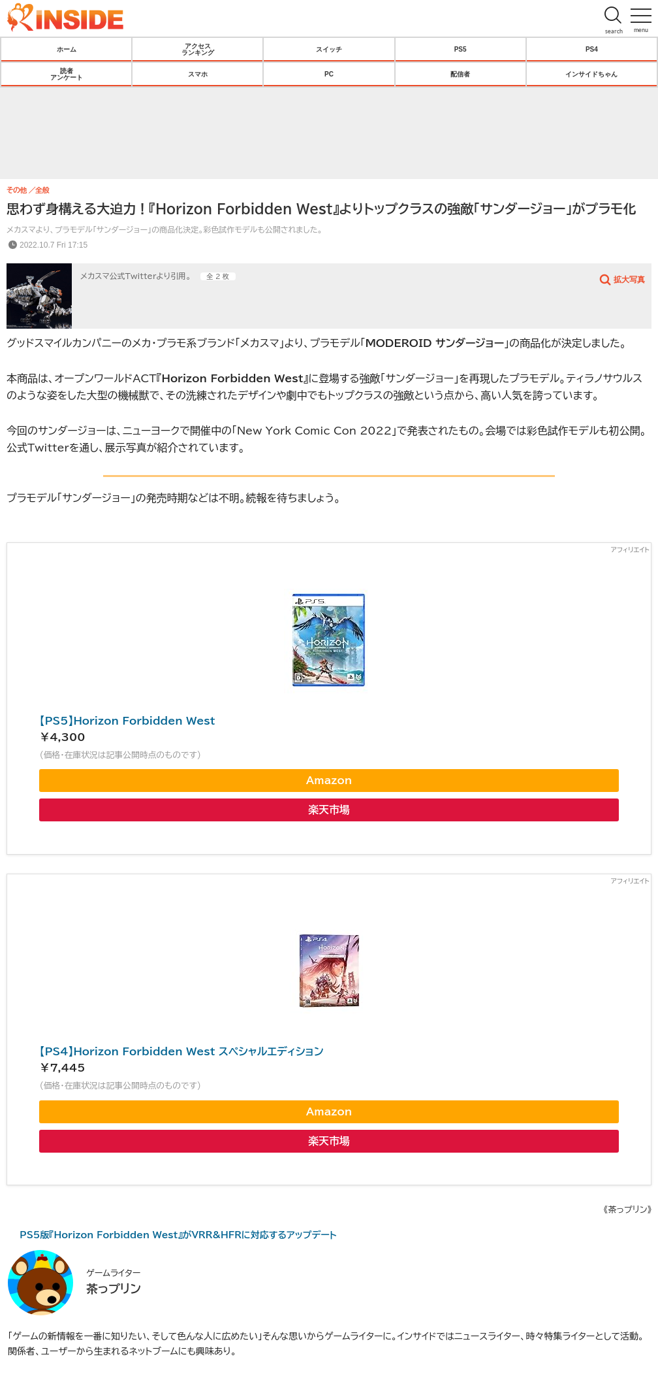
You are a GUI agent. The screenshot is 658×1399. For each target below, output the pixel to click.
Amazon (329, 780)
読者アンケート (66, 73)
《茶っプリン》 (627, 1210)
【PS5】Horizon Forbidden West (127, 721)
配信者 (460, 74)
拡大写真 (629, 279)
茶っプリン (113, 1288)
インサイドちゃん (591, 74)
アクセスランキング (197, 49)
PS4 (592, 49)
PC (329, 74)
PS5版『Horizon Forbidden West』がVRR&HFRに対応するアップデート (178, 1235)
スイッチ (329, 49)
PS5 (460, 49)
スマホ (198, 74)
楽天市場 (329, 809)
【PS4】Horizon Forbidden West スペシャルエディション (181, 1051)
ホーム (66, 49)
